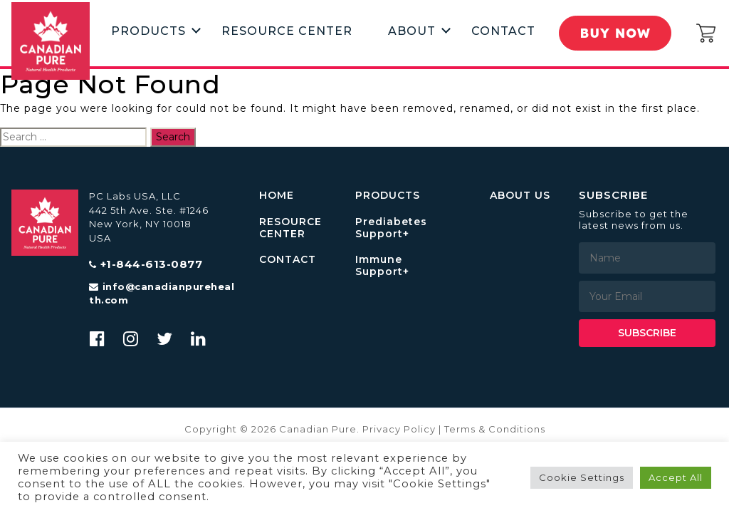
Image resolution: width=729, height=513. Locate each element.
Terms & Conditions (494, 429)
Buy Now (616, 32)
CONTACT (287, 260)
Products (148, 30)
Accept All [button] (676, 477)
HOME (276, 196)
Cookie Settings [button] (581, 477)
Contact (503, 30)
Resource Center (286, 30)
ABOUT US (520, 196)
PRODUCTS (387, 196)
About (412, 30)
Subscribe (647, 332)
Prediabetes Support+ (391, 228)
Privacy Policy (399, 429)
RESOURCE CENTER (290, 228)
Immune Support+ (382, 266)
